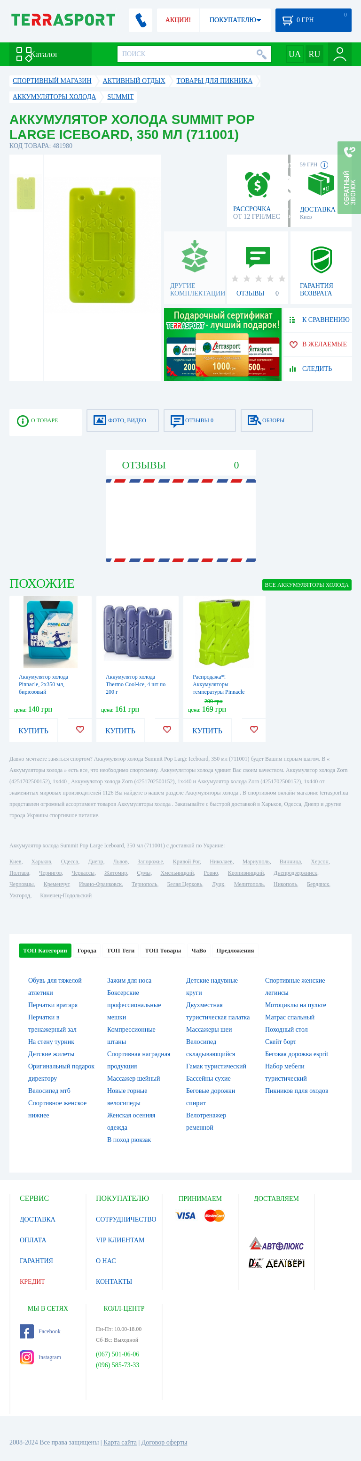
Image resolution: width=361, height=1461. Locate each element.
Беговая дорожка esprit (296, 1054)
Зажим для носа (129, 980)
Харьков (41, 861)
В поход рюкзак (129, 1139)
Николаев (221, 861)
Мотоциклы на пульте (295, 1005)
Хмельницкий (177, 873)
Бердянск (318, 884)
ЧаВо (198, 950)
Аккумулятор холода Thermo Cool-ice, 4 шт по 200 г (135, 684)
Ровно (211, 873)
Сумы (143, 873)
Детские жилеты (51, 1054)
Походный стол (286, 1029)
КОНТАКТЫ (114, 1281)
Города (87, 950)
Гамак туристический (216, 1066)
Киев (15, 861)
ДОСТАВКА (37, 1219)
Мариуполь (256, 861)
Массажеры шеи (209, 1029)
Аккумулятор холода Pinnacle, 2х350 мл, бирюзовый (43, 684)
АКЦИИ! (178, 20)
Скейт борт (280, 1041)
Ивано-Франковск (100, 884)
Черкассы (82, 873)
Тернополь (144, 884)
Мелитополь (249, 884)
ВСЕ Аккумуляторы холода (307, 585)
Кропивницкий (246, 873)
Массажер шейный (133, 1078)
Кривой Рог (186, 861)
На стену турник (51, 1041)
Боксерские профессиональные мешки (134, 1005)
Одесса (69, 861)
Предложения (235, 950)
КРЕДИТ (32, 1281)
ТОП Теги (120, 950)
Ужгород (19, 895)
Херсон (320, 861)
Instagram (40, 1357)
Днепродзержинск (295, 873)
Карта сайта (120, 1442)
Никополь (285, 884)
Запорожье (150, 861)
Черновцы (21, 884)
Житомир (115, 873)
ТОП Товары (163, 950)
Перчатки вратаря (53, 1005)
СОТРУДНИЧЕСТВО (126, 1219)
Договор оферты (164, 1442)
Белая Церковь (184, 884)
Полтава (19, 873)
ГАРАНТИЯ (36, 1260)
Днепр (95, 861)
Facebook (40, 1331)
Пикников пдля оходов (297, 1090)
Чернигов (50, 873)
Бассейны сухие (208, 1078)
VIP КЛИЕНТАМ (120, 1240)
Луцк (218, 884)
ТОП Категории (45, 950)
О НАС (106, 1260)
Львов (120, 861)
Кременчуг (56, 884)
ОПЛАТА (33, 1240)
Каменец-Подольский (66, 895)
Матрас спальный (289, 1017)
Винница (290, 861)
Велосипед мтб (49, 1090)
